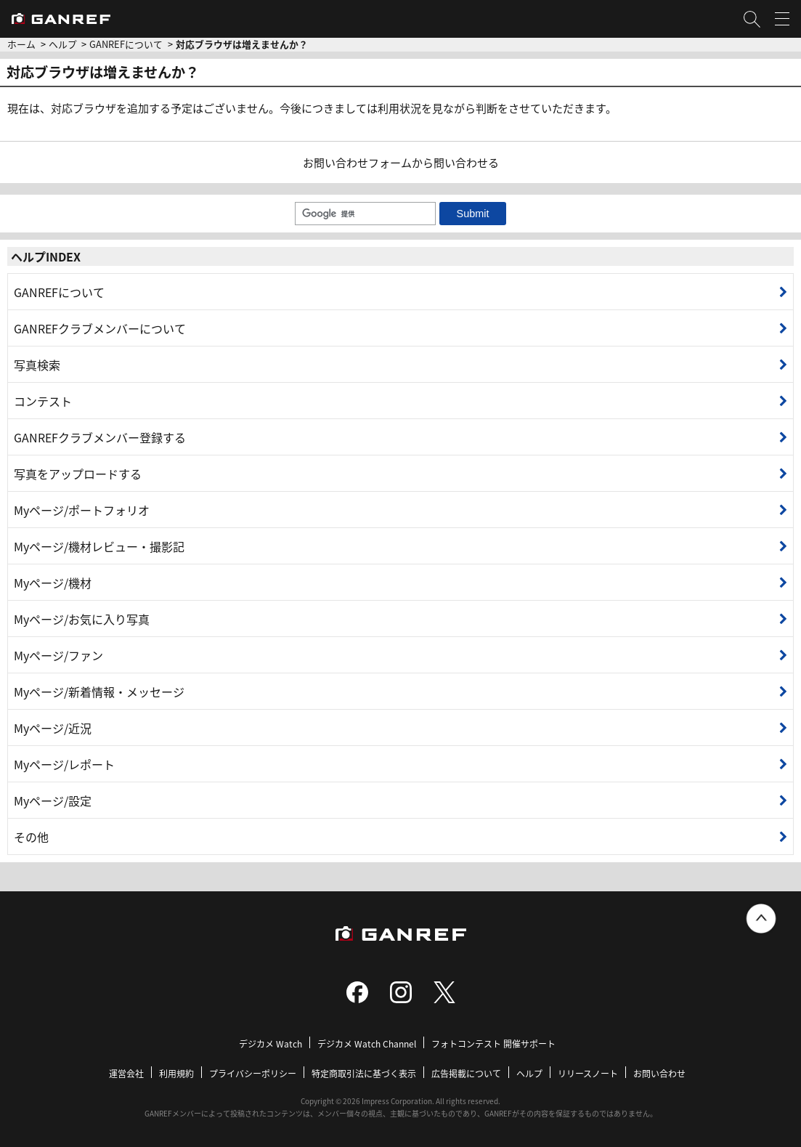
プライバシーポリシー (252, 1073)
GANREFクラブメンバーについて (100, 328)
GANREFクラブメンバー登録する (100, 437)
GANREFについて (126, 44)
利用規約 (176, 1073)
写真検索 (37, 364)
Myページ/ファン (58, 655)
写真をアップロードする (78, 473)
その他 (31, 837)
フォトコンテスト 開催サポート (493, 1043)
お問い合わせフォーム (357, 162)
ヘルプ (63, 44)
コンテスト (43, 401)
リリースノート (588, 1073)
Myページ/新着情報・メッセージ (99, 691)
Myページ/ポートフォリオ (82, 510)
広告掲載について (466, 1073)
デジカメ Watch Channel (366, 1043)
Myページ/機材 (53, 582)
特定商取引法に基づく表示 (364, 1073)
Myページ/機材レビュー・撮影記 (99, 546)
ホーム (21, 44)
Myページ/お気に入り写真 (82, 619)
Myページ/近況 (53, 728)
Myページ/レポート (64, 764)
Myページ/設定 (53, 800)
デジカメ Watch (270, 1043)
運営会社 (126, 1073)
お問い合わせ (659, 1073)
